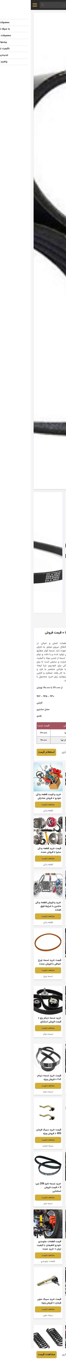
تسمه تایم (48, 1091)
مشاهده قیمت (48, 804)
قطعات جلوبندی (17, 1261)
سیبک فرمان (17, 1146)
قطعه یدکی (49, 810)
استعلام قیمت (15, 752)
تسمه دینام (49, 1037)
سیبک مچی (17, 1315)
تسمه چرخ (17, 976)
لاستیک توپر (49, 1257)
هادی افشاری (38, 752)
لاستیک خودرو (48, 980)
